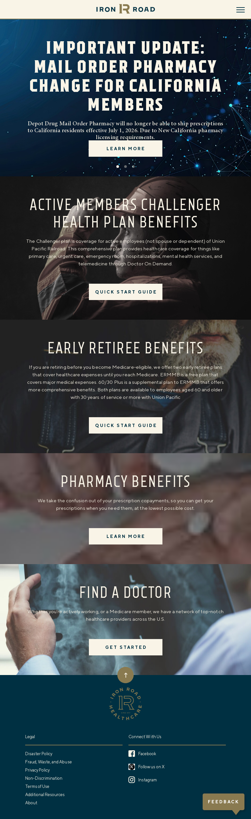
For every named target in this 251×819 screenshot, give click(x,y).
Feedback (223, 801)
